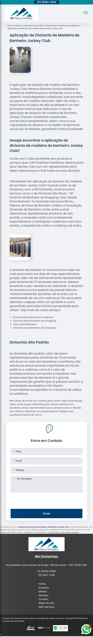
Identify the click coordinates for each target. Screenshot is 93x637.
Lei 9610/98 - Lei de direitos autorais (64, 532)
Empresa (44, 587)
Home (42, 583)
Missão (43, 591)
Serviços (43, 595)
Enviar (46, 513)
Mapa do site (46, 603)
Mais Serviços (46, 607)
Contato (43, 599)
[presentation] (46, 499)
